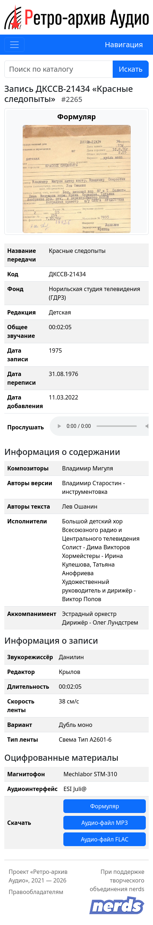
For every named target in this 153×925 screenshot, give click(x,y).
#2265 (71, 99)
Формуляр (104, 806)
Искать (131, 69)
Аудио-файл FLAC (104, 839)
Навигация (124, 44)
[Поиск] (58, 69)
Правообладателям (36, 892)
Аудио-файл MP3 (104, 823)
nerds (136, 889)
